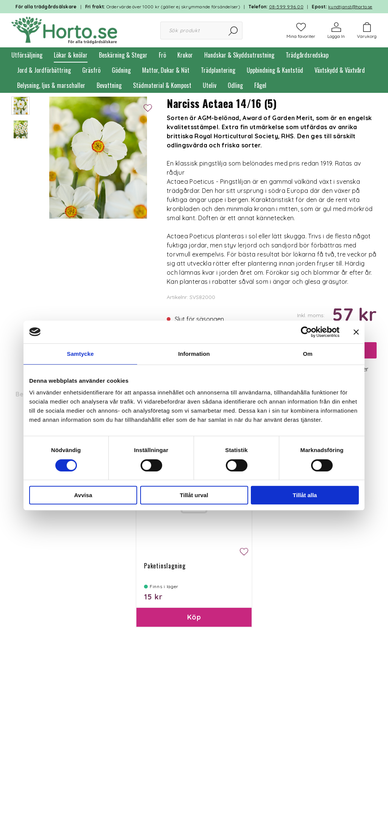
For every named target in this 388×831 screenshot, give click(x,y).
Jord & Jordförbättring (44, 70)
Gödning (121, 70)
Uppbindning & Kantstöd (275, 70)
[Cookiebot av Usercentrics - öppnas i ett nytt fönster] (306, 332)
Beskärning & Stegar (123, 54)
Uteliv (209, 85)
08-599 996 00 (286, 6)
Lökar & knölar (71, 54)
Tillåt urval (194, 495)
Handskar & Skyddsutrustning (239, 54)
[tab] (20, 105)
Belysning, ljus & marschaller (51, 85)
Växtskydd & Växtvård (339, 70)
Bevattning (109, 85)
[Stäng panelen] (356, 332)
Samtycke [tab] (80, 354)
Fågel (260, 85)
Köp (194, 617)
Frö (162, 54)
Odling (235, 85)
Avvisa (83, 495)
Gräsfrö (91, 70)
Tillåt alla (305, 495)
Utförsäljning (26, 54)
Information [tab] (194, 354)
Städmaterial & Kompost (162, 85)
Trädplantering (218, 70)
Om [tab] (307, 354)
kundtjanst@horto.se (350, 6)
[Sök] (233, 30)
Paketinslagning (165, 565)
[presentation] (20, 106)
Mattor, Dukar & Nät (165, 70)
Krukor (185, 54)
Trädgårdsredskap (307, 54)
